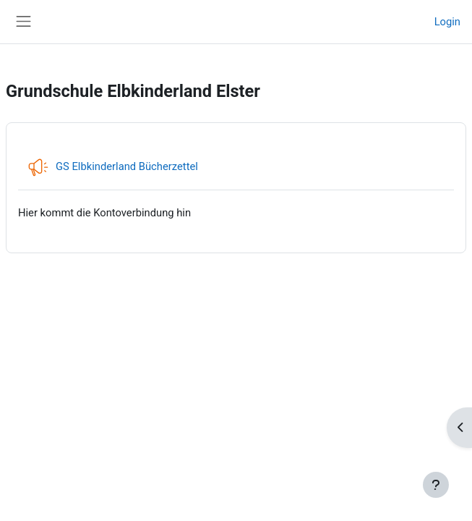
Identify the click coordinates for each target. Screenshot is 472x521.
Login (447, 21)
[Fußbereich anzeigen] (436, 485)
